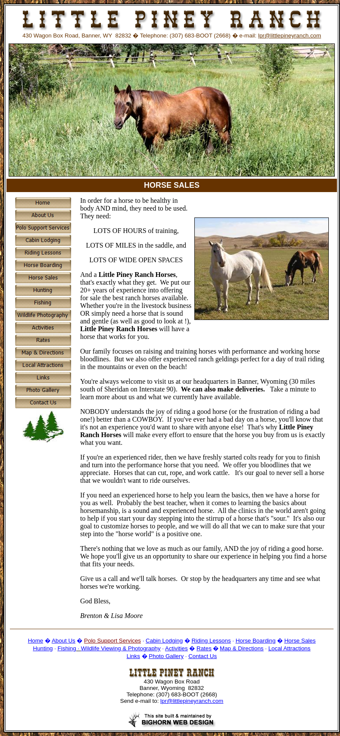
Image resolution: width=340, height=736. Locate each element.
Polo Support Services (112, 640)
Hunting (43, 648)
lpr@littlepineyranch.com (289, 35)
